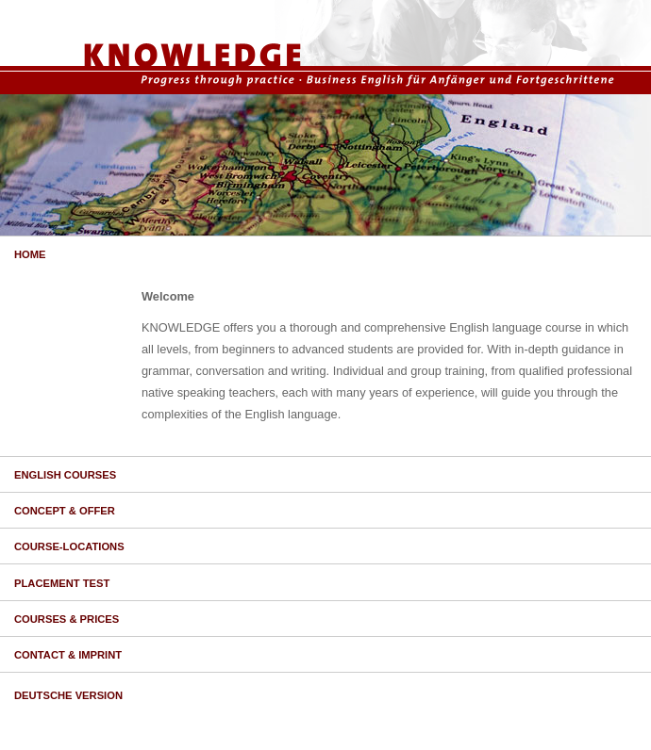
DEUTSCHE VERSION (68, 695)
